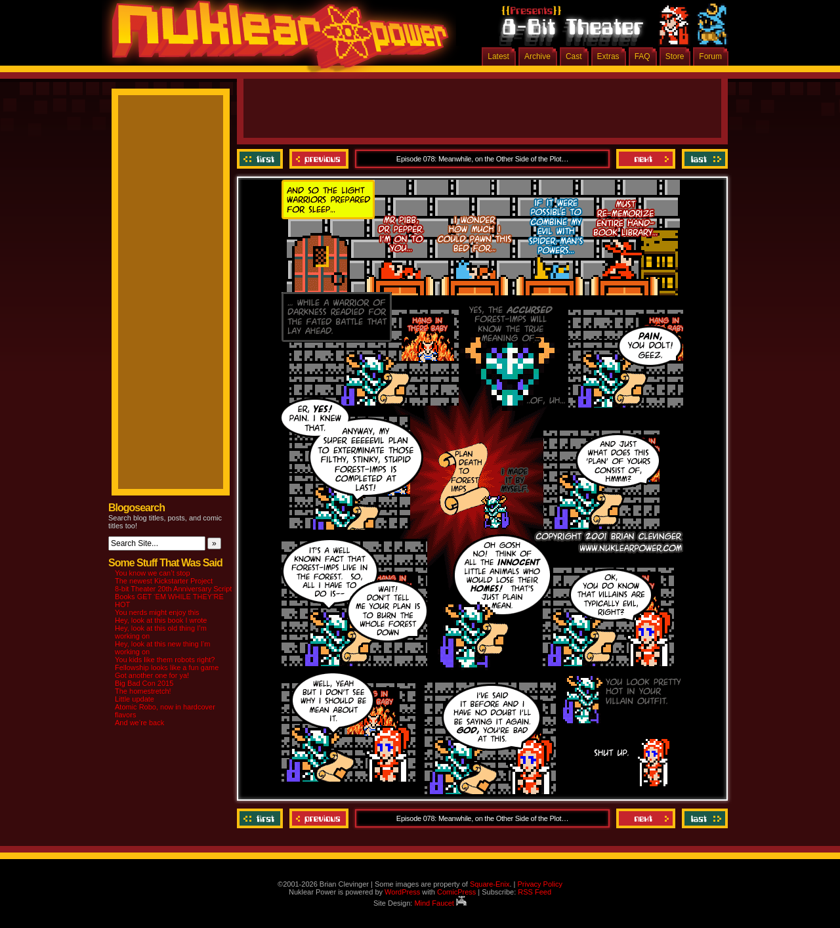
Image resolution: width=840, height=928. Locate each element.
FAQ (642, 56)
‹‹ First (261, 159)
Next (646, 159)
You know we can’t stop (152, 573)
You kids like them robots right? (165, 660)
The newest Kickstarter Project (164, 581)
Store (674, 56)
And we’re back (139, 723)
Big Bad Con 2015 (144, 683)
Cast (574, 56)
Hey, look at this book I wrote (161, 620)
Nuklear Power (276, 39)
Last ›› (703, 159)
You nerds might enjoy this (157, 612)
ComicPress (456, 892)
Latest (498, 56)
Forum (710, 56)
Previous (319, 159)
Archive (537, 56)
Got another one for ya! (152, 675)
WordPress (402, 892)
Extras (608, 56)
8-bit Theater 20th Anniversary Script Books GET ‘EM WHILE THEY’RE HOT (173, 596)
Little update (134, 699)
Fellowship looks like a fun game (167, 667)
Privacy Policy (539, 884)
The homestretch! (143, 691)
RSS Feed (534, 892)
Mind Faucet (440, 903)
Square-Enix (490, 884)
